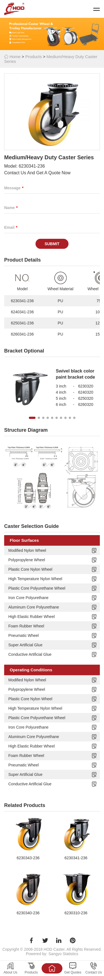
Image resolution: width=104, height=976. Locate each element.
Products (33, 56)
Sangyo (55, 954)
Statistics (70, 954)
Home (12, 56)
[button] (32, 418)
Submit (52, 244)
